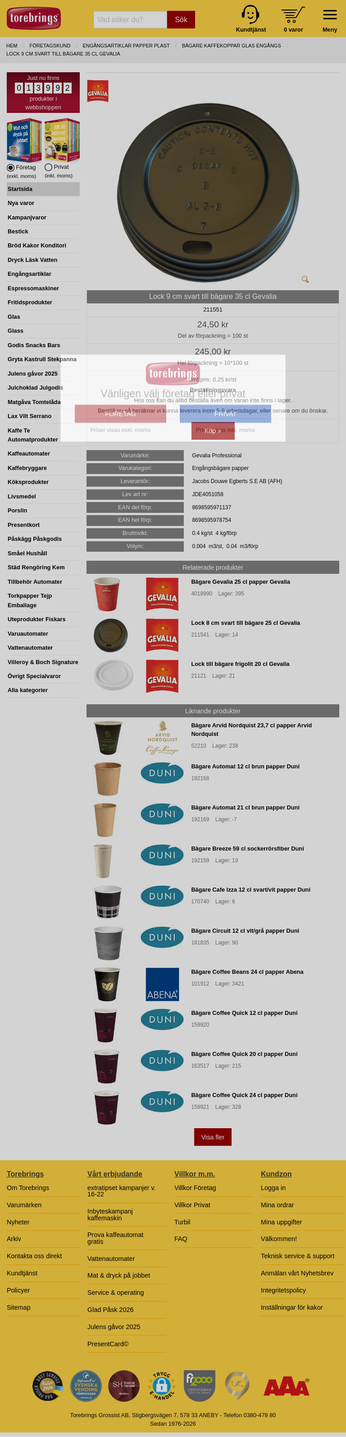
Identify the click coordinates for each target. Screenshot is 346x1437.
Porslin (17, 510)
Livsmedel (22, 496)
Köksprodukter (28, 482)
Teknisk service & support (297, 1256)
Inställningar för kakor (292, 1307)
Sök (181, 19)
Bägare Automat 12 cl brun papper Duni (245, 766)
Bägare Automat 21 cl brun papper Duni (245, 807)
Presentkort (24, 524)
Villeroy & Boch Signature (43, 662)
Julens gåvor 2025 (33, 373)
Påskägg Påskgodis (35, 538)
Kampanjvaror (27, 217)
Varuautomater (28, 633)
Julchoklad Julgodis (35, 387)
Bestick (18, 231)
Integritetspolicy (283, 1290)
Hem (11, 45)
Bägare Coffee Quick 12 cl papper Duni (244, 1012)
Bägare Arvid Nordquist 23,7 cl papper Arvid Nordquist (251, 729)
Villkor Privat (192, 1205)
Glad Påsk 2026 (110, 1309)
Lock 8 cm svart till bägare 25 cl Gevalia (245, 622)
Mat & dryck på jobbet (118, 1275)
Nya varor (21, 203)
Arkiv (14, 1238)
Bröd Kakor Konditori (37, 245)
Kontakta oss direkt (34, 1256)
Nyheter (18, 1222)
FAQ (180, 1238)
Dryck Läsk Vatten (32, 259)
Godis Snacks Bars (34, 345)
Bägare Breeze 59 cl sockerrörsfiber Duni (247, 848)
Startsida (20, 189)
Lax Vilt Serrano (29, 416)
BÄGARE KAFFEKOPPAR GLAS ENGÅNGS (231, 45)
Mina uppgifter (281, 1222)
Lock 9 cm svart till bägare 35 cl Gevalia (63, 53)
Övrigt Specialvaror (34, 676)
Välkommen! (279, 1238)
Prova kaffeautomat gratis (115, 1238)
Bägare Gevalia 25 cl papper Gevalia (240, 581)
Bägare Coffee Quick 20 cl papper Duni (244, 1054)
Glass (15, 330)
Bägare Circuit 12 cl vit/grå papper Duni (245, 930)
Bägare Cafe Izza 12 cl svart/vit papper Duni (250, 889)
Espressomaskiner (33, 288)
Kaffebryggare (27, 468)
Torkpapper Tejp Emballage (30, 600)
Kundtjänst (22, 1273)
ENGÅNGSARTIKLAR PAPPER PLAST (125, 45)
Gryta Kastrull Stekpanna (42, 359)
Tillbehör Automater (35, 581)
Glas (14, 316)
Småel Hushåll (27, 553)
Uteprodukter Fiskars (37, 619)
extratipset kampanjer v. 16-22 (121, 1191)
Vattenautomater (30, 647)
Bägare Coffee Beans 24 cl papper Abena (247, 971)
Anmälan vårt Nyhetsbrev (297, 1273)
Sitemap (19, 1307)
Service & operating (115, 1292)
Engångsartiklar (29, 273)
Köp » (213, 430)
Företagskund (50, 45)
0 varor (293, 29)
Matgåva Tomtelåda (34, 402)
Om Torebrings (28, 1187)
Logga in (273, 1187)
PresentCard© (107, 1344)
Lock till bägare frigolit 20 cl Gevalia (240, 663)
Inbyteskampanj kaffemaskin (110, 1214)
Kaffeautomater (29, 453)
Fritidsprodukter (30, 302)
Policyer (18, 1290)
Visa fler (213, 1137)
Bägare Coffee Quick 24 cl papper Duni (244, 1095)
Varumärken (24, 1205)
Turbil (182, 1222)
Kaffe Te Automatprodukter (33, 435)
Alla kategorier (28, 690)
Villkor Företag (195, 1187)
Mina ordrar (277, 1205)
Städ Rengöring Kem (36, 567)
